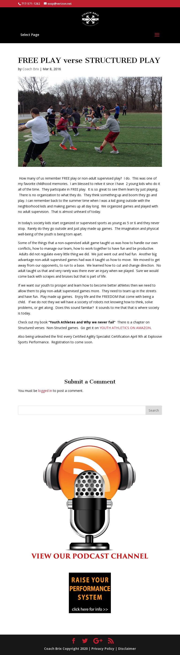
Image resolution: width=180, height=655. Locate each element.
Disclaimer (127, 648)
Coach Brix (30, 69)
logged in (45, 390)
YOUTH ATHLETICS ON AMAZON (125, 328)
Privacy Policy (102, 648)
